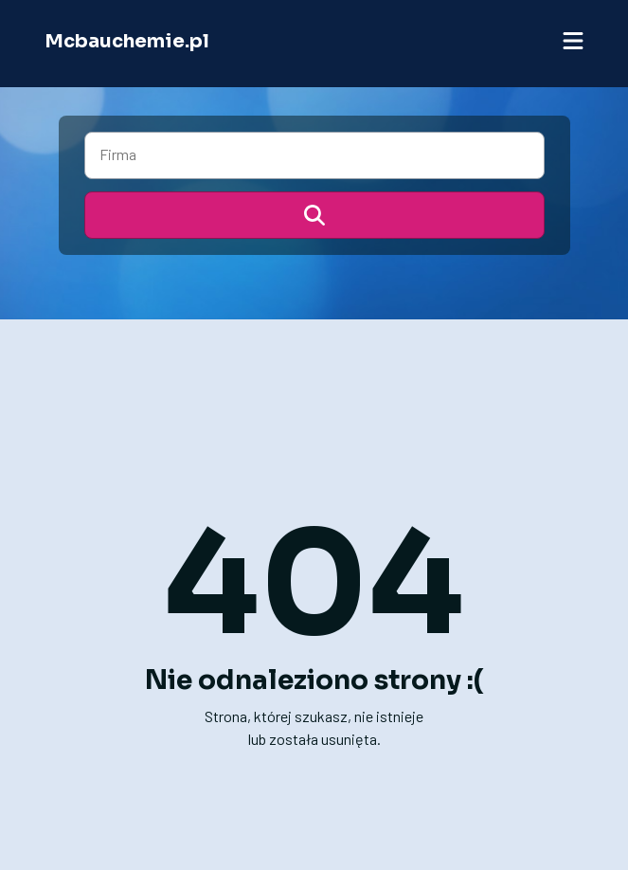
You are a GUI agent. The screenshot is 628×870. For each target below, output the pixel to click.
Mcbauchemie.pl (127, 41)
